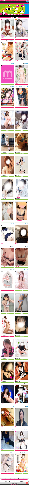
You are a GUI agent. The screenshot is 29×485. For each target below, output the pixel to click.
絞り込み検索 (14, 17)
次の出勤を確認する (7, 130)
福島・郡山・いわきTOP (7, 481)
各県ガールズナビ (22, 481)
